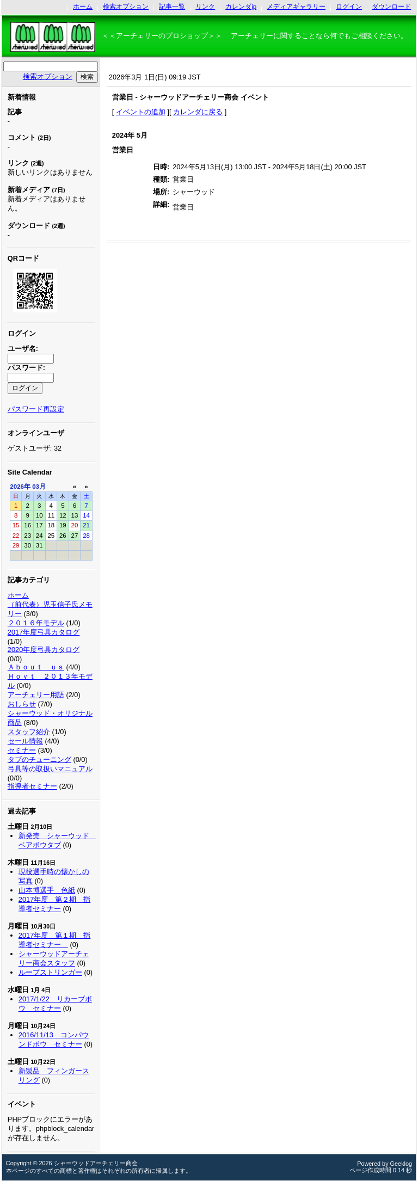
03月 (39, 486)
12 (62, 515)
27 (74, 535)
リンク (205, 6)
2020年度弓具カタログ (43, 649)
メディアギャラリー (296, 6)
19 (62, 525)
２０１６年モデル (36, 623)
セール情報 (25, 741)
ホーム (83, 6)
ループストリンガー (50, 972)
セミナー (22, 750)
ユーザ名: (23, 349)
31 (39, 545)
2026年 (20, 486)
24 (39, 535)
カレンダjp (240, 6)
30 (27, 545)
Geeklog (401, 1163)
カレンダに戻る (198, 112)
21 (86, 525)
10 (39, 515)
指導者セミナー (32, 786)
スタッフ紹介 (29, 732)
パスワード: (26, 368)
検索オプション (126, 6)
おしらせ (22, 704)
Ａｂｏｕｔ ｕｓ (36, 667)
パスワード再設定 (36, 409)
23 (27, 535)
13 (74, 515)
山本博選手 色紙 (47, 890)
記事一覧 (172, 6)
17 (39, 525)
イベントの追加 (140, 112)
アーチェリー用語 (36, 695)
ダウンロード (391, 6)
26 (62, 535)
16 (27, 525)
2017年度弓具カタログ (43, 632)
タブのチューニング (39, 759)
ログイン (349, 6)
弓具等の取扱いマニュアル (50, 769)
